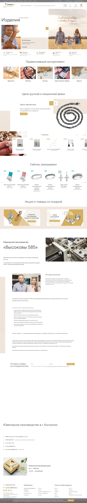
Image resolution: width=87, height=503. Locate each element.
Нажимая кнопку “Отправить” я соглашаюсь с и (50, 366)
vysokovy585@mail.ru (59, 1)
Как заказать (20, 1)
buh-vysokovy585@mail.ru (14, 449)
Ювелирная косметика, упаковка (75, 494)
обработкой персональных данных (63, 366)
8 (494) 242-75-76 (9, 439)
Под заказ (26, 489)
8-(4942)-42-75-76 (68, 1)
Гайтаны (70, 493)
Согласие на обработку (43, 493)
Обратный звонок (78, 1)
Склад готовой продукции (26, 5)
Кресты (56, 488)
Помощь (25, 1)
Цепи (56, 493)
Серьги (56, 494)
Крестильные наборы (73, 491)
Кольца (56, 489)
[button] (47, 28)
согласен (70, 500)
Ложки (70, 488)
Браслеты (57, 496)
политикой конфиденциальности (52, 366)
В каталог (24, 113)
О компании (5, 1)
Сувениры (71, 489)
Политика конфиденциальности (44, 491)
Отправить (71, 364)
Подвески (57, 491)
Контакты (35, 1)
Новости (30, 1)
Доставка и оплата (12, 1)
